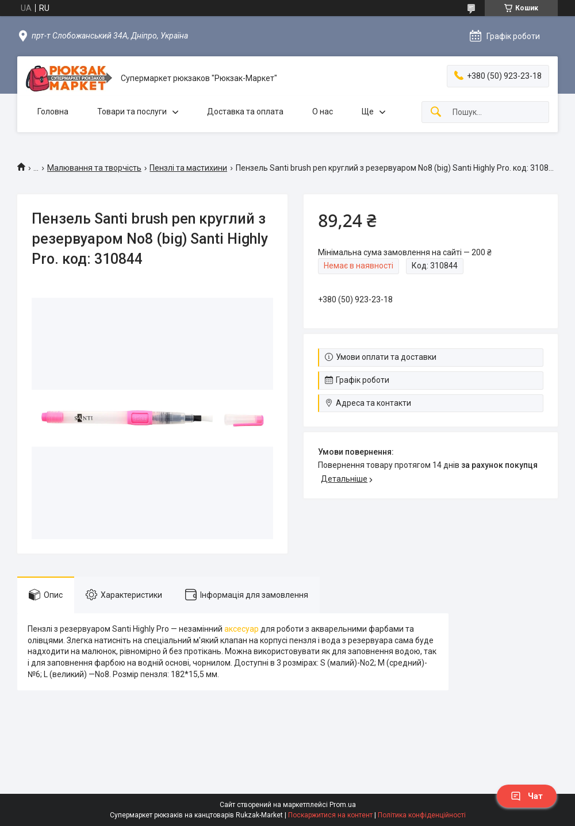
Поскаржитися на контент (330, 815)
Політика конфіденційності (422, 815)
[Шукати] (436, 112)
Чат (527, 796)
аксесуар (241, 628)
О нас (322, 111)
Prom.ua (342, 805)
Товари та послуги (132, 111)
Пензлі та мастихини (188, 167)
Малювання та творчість (94, 167)
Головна (52, 111)
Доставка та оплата (245, 111)
